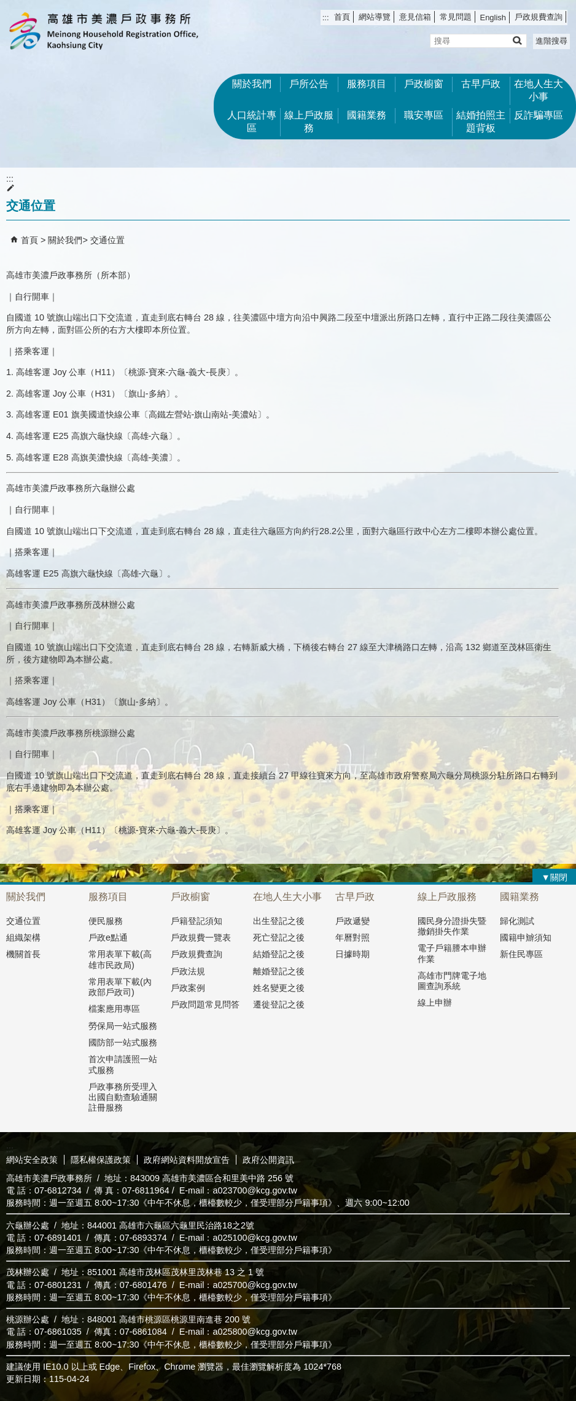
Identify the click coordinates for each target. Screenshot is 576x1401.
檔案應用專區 (114, 1009)
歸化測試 (517, 921)
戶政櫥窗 (423, 84)
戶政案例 (188, 988)
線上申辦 (435, 1002)
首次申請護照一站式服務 (122, 1064)
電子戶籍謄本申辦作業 (452, 953)
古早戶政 (480, 84)
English (493, 17)
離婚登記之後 (279, 971)
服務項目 (366, 84)
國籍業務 (366, 115)
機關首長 (23, 954)
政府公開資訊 (268, 1160)
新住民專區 (521, 954)
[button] (516, 40)
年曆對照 (352, 937)
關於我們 (251, 84)
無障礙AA (531, 1159)
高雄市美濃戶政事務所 (104, 31)
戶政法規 (188, 971)
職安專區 (423, 115)
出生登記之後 (279, 921)
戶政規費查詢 (538, 16)
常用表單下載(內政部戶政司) (120, 987)
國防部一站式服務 (122, 1042)
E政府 (470, 1158)
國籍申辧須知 (525, 937)
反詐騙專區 (538, 115)
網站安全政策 (32, 1160)
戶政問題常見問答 (205, 1004)
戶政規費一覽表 (201, 937)
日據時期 (352, 954)
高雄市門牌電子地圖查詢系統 (452, 981)
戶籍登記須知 (196, 921)
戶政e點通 (108, 937)
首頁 (342, 16)
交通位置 (107, 240)
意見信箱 (415, 16)
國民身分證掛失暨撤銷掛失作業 (452, 926)
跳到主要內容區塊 (6, 6)
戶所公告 (309, 84)
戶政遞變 (352, 921)
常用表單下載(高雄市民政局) (120, 959)
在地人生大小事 (538, 90)
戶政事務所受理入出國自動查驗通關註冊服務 (122, 1097)
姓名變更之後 (279, 988)
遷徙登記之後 (279, 1004)
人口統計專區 (251, 121)
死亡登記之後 (279, 937)
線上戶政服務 (308, 121)
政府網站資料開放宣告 (187, 1160)
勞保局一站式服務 (122, 1026)
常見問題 (456, 16)
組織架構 (23, 937)
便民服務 (105, 921)
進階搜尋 (551, 40)
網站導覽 (375, 16)
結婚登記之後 (279, 954)
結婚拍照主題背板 (480, 121)
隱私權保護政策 (101, 1160)
